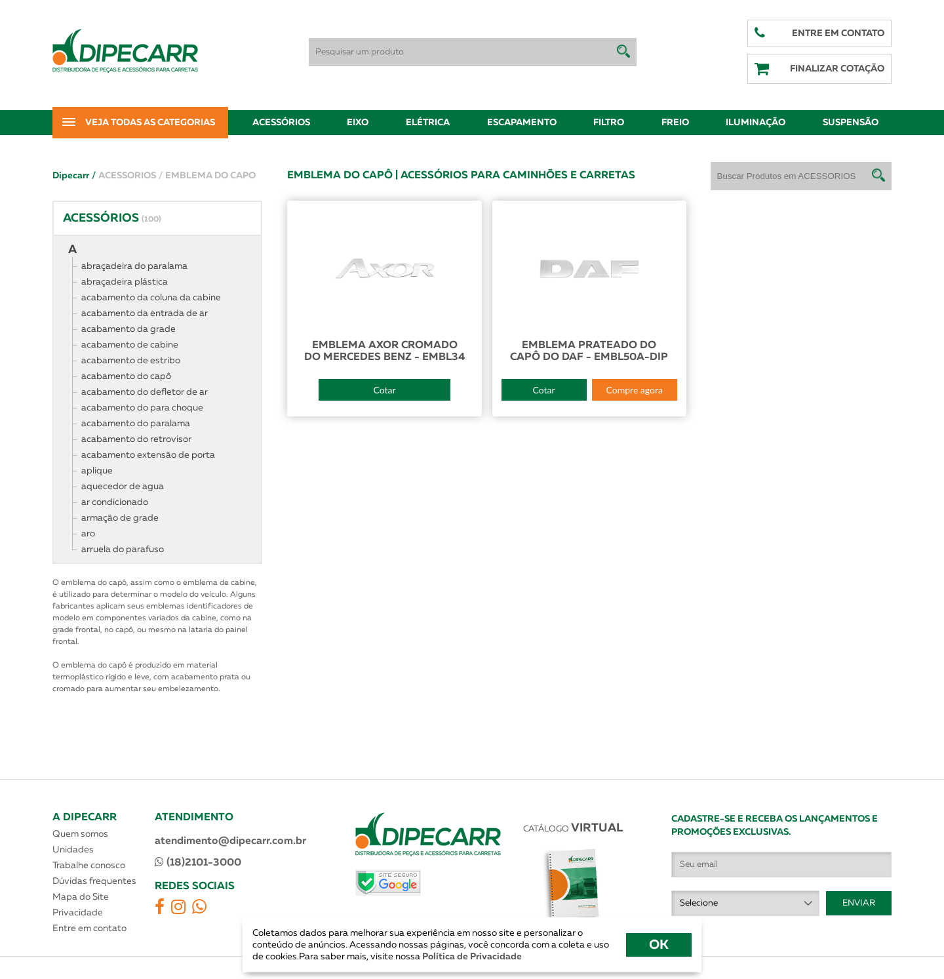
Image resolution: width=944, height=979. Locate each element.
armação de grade (120, 518)
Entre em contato (89, 928)
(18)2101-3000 (198, 862)
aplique (97, 470)
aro (88, 533)
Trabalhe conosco (88, 865)
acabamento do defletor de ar (144, 392)
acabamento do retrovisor (136, 439)
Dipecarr (74, 176)
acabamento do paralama (135, 423)
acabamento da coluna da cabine (151, 297)
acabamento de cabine (129, 345)
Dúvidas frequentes (94, 881)
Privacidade (77, 912)
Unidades (73, 849)
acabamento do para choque (142, 407)
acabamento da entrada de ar (144, 313)
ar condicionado (114, 502)
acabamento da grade (128, 329)
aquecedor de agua (122, 486)
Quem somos (80, 834)
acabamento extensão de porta (148, 455)
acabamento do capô (126, 376)
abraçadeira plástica (124, 282)
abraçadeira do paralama (134, 266)
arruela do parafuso (122, 549)
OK (659, 944)
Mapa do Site (80, 897)
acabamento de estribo (130, 360)
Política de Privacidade (471, 956)
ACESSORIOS (130, 176)
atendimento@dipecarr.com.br (230, 841)
